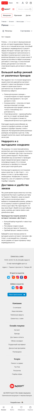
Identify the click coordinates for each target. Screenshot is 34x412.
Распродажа (17, 352)
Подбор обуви (17, 374)
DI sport (4, 3)
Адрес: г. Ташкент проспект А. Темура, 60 (17, 267)
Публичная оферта (17, 315)
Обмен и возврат (17, 341)
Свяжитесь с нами (17, 256)
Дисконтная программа (17, 348)
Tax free (17, 367)
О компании (17, 308)
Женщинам (7, 15)
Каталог (11, 21)
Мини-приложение (17, 294)
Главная (3, 21)
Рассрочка (17, 371)
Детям (28, 15)
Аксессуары (20, 21)
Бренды (17, 334)
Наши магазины (17, 311)
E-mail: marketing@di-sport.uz (17, 264)
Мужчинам (18, 15)
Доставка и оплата (17, 337)
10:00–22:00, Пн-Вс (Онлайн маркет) (17, 260)
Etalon (11, 3)
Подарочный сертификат (17, 345)
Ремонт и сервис (17, 363)
